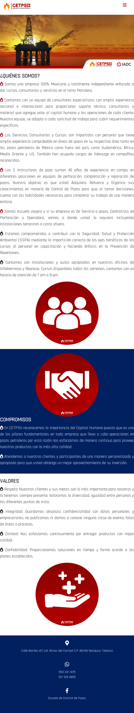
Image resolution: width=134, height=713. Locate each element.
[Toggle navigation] (125, 6)
